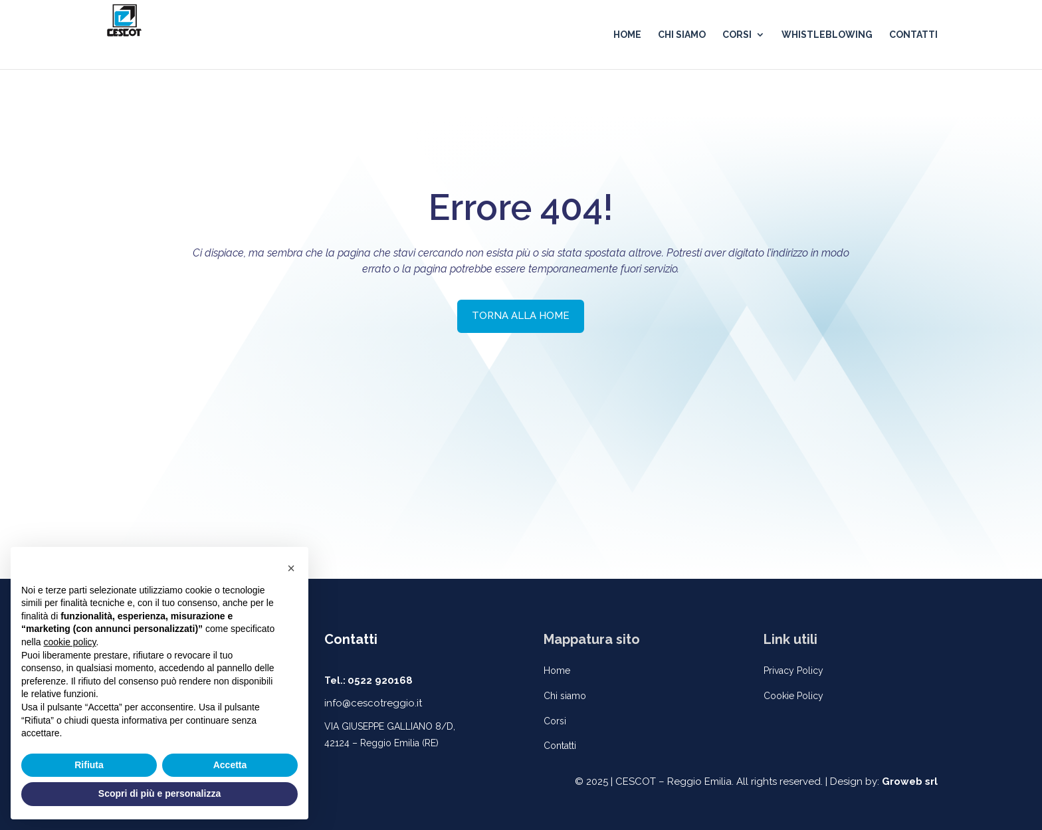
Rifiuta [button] (89, 765)
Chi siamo (565, 695)
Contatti (560, 745)
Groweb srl (910, 781)
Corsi (555, 721)
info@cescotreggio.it (373, 703)
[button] (291, 568)
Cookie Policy (793, 695)
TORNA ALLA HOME (521, 316)
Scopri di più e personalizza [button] (159, 793)
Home (557, 670)
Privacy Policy (793, 670)
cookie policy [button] (69, 642)
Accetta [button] (230, 765)
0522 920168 (380, 680)
